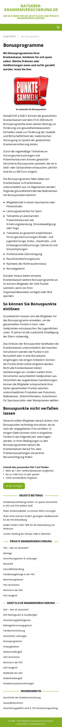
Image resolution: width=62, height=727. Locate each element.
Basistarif (8, 563)
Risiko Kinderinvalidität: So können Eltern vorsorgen (29, 510)
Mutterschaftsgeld (12, 651)
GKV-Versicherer (11, 657)
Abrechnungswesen (13, 579)
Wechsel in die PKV (13, 662)
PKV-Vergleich (10, 595)
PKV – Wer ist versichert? (16, 547)
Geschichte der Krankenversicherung (22, 697)
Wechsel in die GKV (13, 590)
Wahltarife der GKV (13, 672)
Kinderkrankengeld (12, 678)
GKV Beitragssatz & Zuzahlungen (20, 614)
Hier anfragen (14, 485)
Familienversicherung (14, 630)
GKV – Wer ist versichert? (16, 609)
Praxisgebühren (11, 646)
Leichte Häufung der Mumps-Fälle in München (27, 533)
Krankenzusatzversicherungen (18, 683)
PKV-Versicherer (11, 584)
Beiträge (7, 553)
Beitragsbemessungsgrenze (17, 625)
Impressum (22, 724)
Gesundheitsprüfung (13, 569)
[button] (57, 27)
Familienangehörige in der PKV (18, 574)
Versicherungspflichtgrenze (17, 620)
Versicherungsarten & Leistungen (20, 558)
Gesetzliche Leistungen (15, 635)
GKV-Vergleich (10, 667)
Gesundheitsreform (13, 702)
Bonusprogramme (12, 641)
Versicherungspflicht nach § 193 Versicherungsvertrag (30, 708)
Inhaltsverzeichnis (37, 724)
